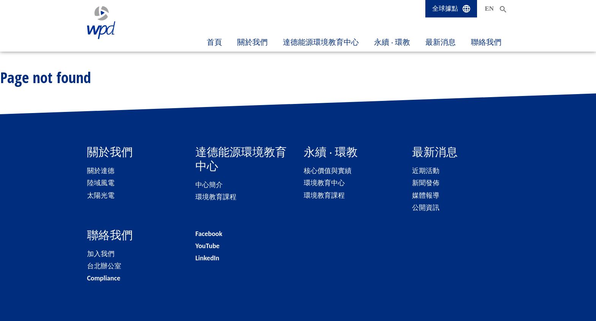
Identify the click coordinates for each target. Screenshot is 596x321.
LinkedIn (207, 258)
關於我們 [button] (252, 42)
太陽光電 (100, 195)
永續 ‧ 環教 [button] (392, 42)
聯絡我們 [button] (486, 42)
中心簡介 (209, 185)
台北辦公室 (104, 266)
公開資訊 (425, 207)
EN (489, 8)
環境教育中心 (324, 183)
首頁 (214, 42)
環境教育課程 (215, 197)
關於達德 (100, 171)
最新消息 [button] (440, 42)
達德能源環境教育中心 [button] (321, 42)
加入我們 (100, 254)
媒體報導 (425, 195)
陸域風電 (100, 183)
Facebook (208, 234)
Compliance (103, 278)
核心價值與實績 (328, 171)
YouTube (207, 246)
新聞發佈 (425, 183)
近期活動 (425, 171)
